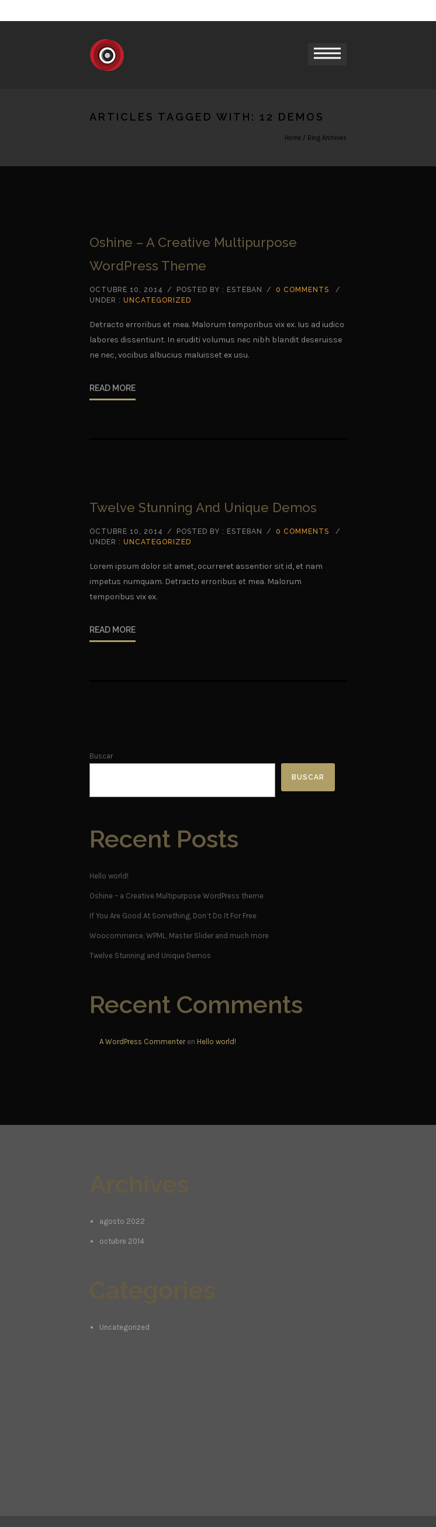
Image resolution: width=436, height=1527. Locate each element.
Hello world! (109, 875)
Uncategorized (157, 300)
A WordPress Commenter (142, 1041)
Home (293, 138)
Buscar (101, 756)
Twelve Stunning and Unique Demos (203, 507)
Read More (112, 388)
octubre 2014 (121, 1241)
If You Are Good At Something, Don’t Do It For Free (173, 915)
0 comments (302, 290)
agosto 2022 (122, 1221)
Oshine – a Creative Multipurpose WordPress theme (193, 254)
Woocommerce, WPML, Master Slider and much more (179, 935)
